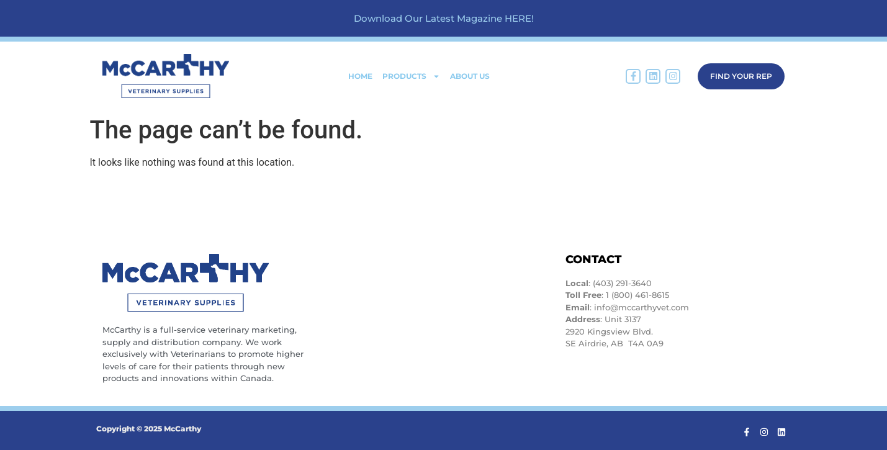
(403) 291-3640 (622, 283)
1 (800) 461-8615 (637, 295)
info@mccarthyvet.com (641, 307)
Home (360, 76)
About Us (470, 76)
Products (411, 76)
